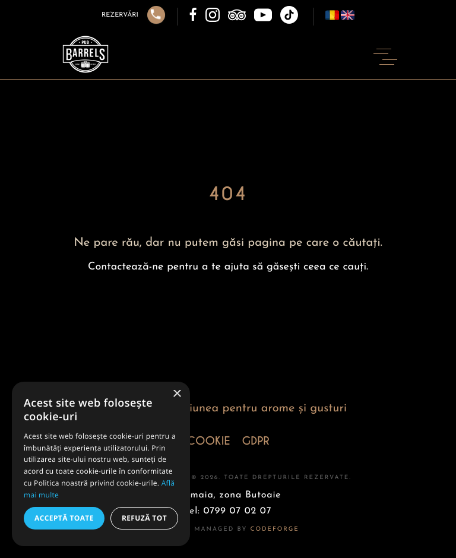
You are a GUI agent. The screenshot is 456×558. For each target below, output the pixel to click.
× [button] (176, 394)
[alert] (101, 464)
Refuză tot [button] (144, 518)
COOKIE (208, 441)
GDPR (256, 441)
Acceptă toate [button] (64, 518)
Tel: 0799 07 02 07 (228, 511)
